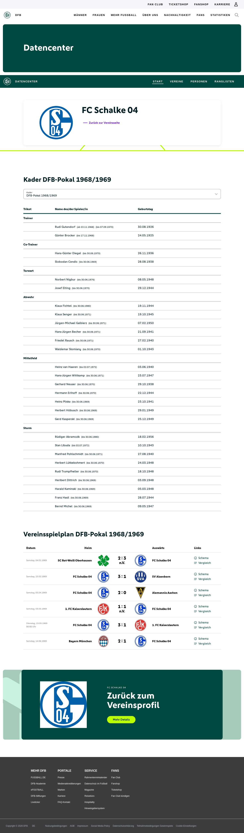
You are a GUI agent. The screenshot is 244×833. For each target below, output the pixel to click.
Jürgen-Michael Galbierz (71, 323)
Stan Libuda (62, 445)
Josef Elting (62, 288)
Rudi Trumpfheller (67, 471)
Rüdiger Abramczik (67, 436)
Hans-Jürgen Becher (68, 331)
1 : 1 (122, 609)
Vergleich (202, 563)
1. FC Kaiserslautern (78, 609)
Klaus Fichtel (63, 305)
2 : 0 (122, 593)
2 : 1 (122, 641)
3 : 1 (122, 577)
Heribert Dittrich (66, 480)
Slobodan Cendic (66, 261)
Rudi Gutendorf (65, 226)
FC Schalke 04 (161, 560)
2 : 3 (122, 560)
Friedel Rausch (64, 340)
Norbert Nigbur (65, 279)
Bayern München (80, 641)
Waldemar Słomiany (68, 349)
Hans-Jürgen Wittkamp (70, 375)
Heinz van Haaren (66, 367)
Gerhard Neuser (65, 384)
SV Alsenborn (161, 576)
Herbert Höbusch (66, 410)
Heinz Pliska (62, 401)
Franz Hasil (62, 497)
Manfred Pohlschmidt (69, 454)
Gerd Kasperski (65, 419)
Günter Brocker (65, 235)
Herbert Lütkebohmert (70, 462)
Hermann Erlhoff (66, 392)
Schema (201, 558)
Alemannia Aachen (165, 592)
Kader (29, 192)
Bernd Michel (63, 506)
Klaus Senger (63, 314)
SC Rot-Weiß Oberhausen (75, 560)
